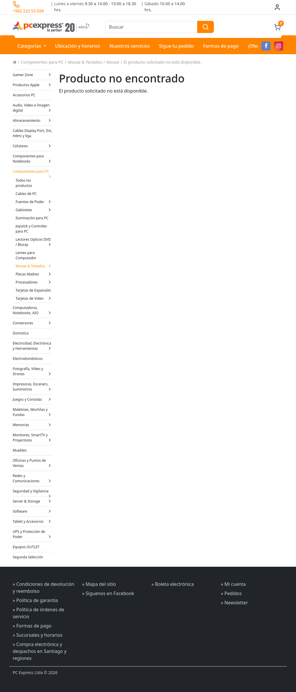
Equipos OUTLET (26, 546)
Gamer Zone (32, 74)
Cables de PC (26, 193)
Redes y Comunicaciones (32, 478)
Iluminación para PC (32, 218)
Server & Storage (32, 501)
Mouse (112, 62)
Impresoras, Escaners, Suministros (32, 387)
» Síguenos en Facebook (108, 593)
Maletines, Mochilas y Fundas (32, 412)
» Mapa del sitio (99, 584)
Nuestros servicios (129, 46)
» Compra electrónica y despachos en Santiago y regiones (39, 651)
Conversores (32, 323)
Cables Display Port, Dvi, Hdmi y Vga (32, 133)
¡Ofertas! (257, 46)
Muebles (20, 450)
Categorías (29, 46)
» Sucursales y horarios (37, 635)
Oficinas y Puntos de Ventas (32, 463)
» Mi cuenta (233, 584)
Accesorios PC (24, 95)
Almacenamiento (32, 120)
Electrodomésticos (27, 358)
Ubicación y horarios (77, 46)
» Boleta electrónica (172, 584)
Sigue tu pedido (176, 46)
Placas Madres (34, 274)
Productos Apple (32, 84)
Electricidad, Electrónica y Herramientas (32, 346)
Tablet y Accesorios (32, 521)
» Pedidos (231, 593)
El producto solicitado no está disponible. (162, 62)
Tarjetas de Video (34, 298)
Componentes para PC (42, 62)
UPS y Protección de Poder (32, 534)
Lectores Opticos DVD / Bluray (34, 242)
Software (32, 511)
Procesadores (34, 282)
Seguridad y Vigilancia (32, 492)
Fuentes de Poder (34, 201)
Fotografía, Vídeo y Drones (32, 371)
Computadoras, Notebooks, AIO (32, 310)
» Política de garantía (35, 600)
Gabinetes (34, 209)
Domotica (20, 333)
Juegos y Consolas (32, 399)
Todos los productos (24, 183)
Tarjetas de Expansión (33, 290)
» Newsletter (234, 602)
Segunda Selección (28, 557)
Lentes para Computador (26, 255)
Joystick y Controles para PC (31, 229)
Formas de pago (220, 46)
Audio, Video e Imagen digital (32, 108)
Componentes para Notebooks (32, 159)
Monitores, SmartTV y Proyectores (32, 437)
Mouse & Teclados (85, 62)
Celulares (32, 145)
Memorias (32, 424)
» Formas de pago (32, 626)
